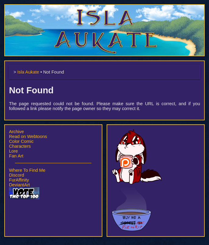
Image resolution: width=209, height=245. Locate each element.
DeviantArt (19, 184)
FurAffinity (19, 180)
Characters (20, 146)
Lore (13, 151)
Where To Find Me (27, 170)
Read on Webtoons (28, 136)
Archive (16, 131)
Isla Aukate (104, 7)
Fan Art (16, 156)
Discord (16, 175)
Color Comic (21, 141)
